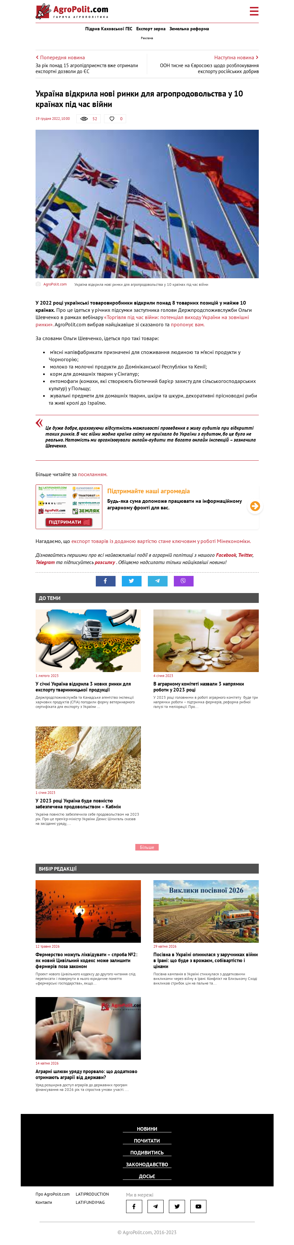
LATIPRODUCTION (92, 1194)
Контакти (44, 1202)
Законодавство (147, 1164)
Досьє (147, 1176)
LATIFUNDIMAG (90, 1202)
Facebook (226, 555)
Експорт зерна (151, 29)
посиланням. (92, 474)
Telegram (45, 562)
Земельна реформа (189, 29)
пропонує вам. (187, 324)
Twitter (245, 555)
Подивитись (147, 1152)
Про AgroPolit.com (53, 1194)
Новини (147, 1128)
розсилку (105, 562)
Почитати (147, 1140)
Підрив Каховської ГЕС (108, 29)
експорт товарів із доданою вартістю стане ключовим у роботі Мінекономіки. (161, 541)
